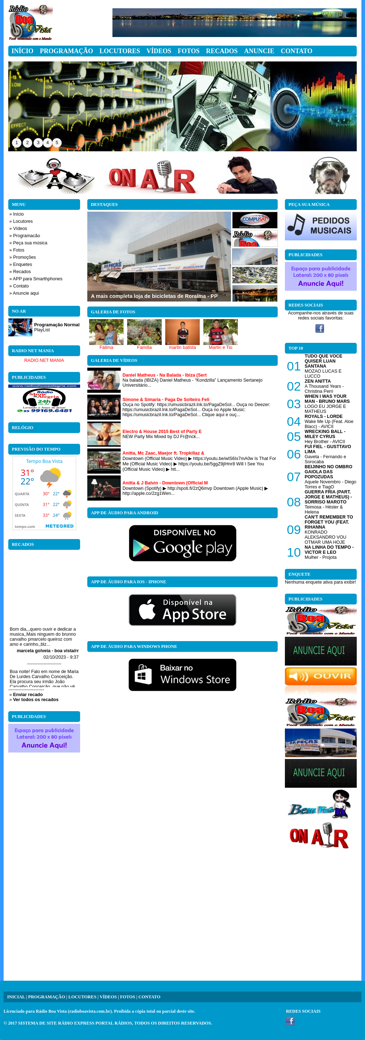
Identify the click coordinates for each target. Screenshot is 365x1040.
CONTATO (149, 996)
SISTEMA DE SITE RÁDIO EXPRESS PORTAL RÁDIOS (75, 1023)
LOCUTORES (82, 996)
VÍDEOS (108, 996)
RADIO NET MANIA (44, 360)
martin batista (182, 347)
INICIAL (16, 996)
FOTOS (127, 996)
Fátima (106, 347)
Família (144, 347)
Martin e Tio (220, 347)
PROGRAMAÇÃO (46, 996)
